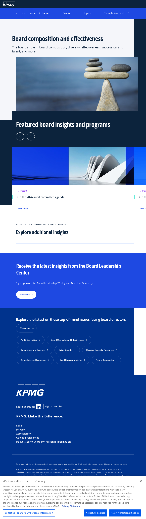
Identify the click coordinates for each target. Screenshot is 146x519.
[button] (141, 4)
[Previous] (20, 136)
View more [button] (25, 328)
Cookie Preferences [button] (27, 437)
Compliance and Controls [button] (34, 350)
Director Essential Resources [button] (101, 350)
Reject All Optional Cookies (125, 512)
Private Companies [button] (106, 360)
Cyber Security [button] (67, 350)
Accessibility (23, 433)
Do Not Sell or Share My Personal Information (43, 441)
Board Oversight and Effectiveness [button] (69, 340)
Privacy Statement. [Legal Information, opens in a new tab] (71, 506)
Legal (19, 425)
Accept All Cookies (95, 512)
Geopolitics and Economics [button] (35, 360)
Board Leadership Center (35, 13)
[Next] (31, 136)
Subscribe (53, 407)
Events (66, 13)
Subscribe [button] (25, 294)
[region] (73, 497)
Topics (87, 13)
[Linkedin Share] (38, 406)
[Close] (140, 481)
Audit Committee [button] (30, 340)
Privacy (20, 429)
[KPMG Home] (9, 4)
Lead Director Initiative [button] (72, 360)
